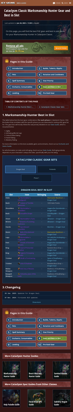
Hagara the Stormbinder (56, 208)
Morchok (50, 227)
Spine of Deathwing (54, 258)
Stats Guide (55, 124)
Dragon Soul (51, 200)
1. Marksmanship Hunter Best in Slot (20, 107)
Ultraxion (50, 219)
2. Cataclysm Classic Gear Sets (51, 107)
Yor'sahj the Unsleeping (56, 237)
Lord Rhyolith (52, 213)
